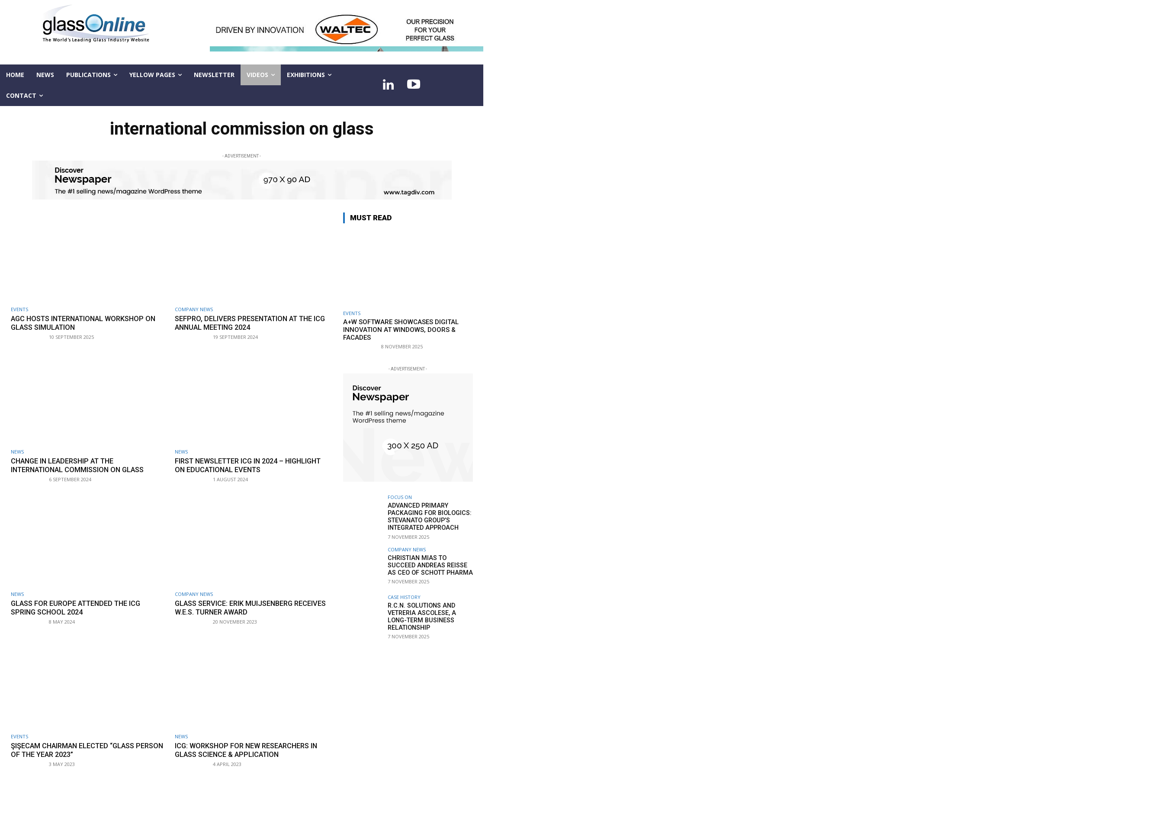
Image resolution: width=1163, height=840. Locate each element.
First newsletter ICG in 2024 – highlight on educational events (240, 464)
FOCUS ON (400, 497)
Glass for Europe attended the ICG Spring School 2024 (80, 606)
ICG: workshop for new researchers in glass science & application (250, 749)
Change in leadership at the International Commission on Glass (81, 464)
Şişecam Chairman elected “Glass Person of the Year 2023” (76, 749)
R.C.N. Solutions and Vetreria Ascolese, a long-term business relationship (430, 615)
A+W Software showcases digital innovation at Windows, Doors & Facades (401, 329)
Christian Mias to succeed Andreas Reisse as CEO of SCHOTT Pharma (430, 564)
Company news (194, 309)
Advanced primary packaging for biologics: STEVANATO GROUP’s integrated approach (428, 516)
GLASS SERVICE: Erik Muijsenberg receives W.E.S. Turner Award (237, 606)
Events (19, 309)
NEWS (17, 451)
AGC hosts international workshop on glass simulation (88, 322)
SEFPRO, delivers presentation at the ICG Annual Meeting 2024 (249, 322)
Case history (404, 596)
